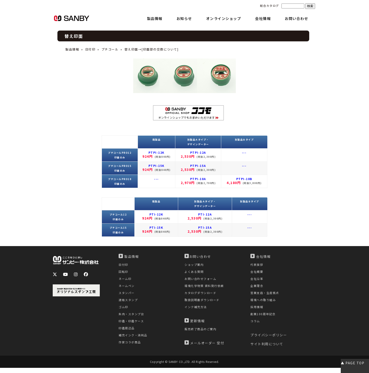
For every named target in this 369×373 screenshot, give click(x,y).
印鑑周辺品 (127, 333)
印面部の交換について (160, 49)
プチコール (110, 49)
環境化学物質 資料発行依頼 (205, 288)
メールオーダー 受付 (204, 347)
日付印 (90, 49)
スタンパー (127, 295)
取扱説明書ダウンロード (203, 303)
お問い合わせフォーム (201, 280)
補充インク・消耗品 (134, 341)
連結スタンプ (129, 303)
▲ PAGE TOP (352, 363)
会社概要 (257, 272)
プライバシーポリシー (268, 340)
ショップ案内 (194, 265)
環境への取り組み (264, 303)
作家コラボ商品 (131, 349)
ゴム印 (124, 310)
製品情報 (72, 49)
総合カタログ (269, 6)
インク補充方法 (196, 310)
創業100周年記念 (263, 318)
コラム (255, 326)
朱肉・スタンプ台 (132, 318)
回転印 (124, 272)
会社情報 (260, 256)
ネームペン (127, 288)
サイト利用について (266, 349)
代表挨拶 (257, 265)
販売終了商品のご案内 (201, 333)
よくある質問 (194, 272)
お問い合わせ (197, 256)
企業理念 (257, 288)
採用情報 (257, 310)
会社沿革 (257, 280)
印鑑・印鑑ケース (132, 326)
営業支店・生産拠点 (265, 295)
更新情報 (194, 324)
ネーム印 (125, 280)
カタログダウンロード (201, 295)
